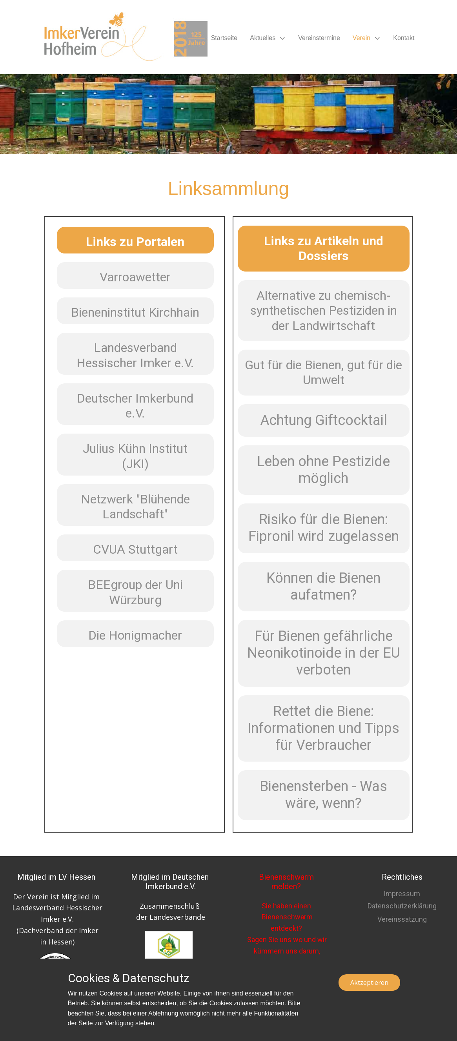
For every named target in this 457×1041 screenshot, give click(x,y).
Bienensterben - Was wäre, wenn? (323, 794)
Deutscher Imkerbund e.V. (135, 406)
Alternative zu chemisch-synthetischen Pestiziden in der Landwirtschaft (323, 310)
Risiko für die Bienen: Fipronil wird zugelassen (323, 528)
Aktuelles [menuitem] (262, 38)
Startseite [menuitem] (224, 38)
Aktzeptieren (369, 982)
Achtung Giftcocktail (323, 420)
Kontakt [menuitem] (403, 38)
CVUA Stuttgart (135, 549)
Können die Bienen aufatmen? (323, 586)
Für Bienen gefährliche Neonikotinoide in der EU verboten (323, 653)
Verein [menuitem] (361, 38)
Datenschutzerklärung (402, 906)
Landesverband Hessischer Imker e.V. (135, 355)
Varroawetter (135, 277)
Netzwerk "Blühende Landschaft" (135, 506)
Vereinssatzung (402, 919)
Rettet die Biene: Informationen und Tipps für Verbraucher (323, 728)
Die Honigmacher (135, 635)
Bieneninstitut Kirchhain (135, 312)
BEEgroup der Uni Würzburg (135, 592)
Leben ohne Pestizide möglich (323, 470)
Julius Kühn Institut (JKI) (135, 456)
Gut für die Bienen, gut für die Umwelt (323, 372)
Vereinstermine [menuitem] (319, 38)
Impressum (402, 894)
